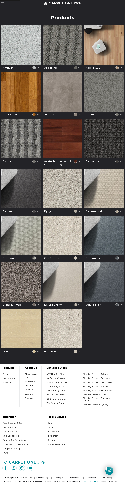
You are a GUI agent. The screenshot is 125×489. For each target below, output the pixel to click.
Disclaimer (91, 478)
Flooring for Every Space (14, 440)
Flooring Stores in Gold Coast (97, 382)
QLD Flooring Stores (56, 399)
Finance (29, 398)
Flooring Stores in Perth (94, 395)
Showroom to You (57, 444)
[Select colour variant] (37, 67)
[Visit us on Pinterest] (22, 468)
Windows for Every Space (15, 444)
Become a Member (30, 384)
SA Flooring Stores (55, 378)
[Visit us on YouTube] (30, 468)
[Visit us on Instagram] (14, 468)
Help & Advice (9, 427)
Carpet (5, 374)
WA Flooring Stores (56, 403)
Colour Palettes (10, 431)
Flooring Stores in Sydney (95, 405)
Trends (51, 440)
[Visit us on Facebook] (5, 468)
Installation (53, 431)
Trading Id (58, 478)
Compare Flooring (11, 448)
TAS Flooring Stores (56, 391)
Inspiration (53, 436)
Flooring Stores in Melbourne (97, 391)
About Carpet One (31, 376)
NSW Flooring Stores (56, 382)
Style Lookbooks (10, 436)
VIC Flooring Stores (55, 395)
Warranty (29, 394)
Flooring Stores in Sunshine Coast (96, 399)
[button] (2, 3)
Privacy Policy (42, 478)
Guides (51, 427)
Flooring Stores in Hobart (95, 386)
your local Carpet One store (90, 481)
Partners (29, 390)
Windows (7, 382)
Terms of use (75, 478)
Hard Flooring (9, 378)
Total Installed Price (12, 423)
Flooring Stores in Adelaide (96, 374)
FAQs (5, 453)
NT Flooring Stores (55, 386)
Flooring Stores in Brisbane (96, 378)
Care (50, 423)
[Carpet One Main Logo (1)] (24, 462)
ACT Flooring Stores (56, 374)
